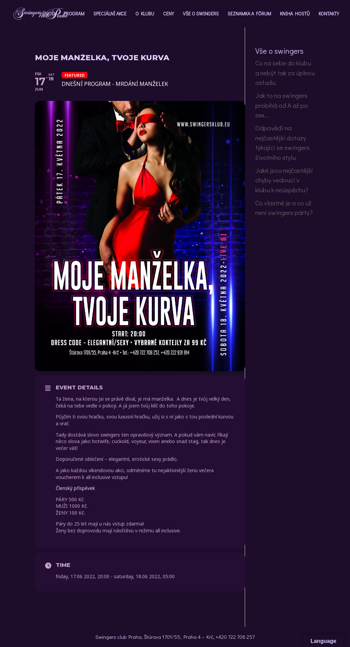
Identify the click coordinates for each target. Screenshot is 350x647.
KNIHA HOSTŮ (295, 14)
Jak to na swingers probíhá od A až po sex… (281, 105)
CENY (168, 14)
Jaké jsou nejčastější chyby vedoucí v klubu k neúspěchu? (284, 180)
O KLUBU (144, 14)
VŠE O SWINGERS (201, 14)
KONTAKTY (329, 14)
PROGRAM (74, 14)
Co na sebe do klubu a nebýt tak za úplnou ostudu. (285, 73)
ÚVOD (48, 14)
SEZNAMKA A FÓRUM (249, 14)
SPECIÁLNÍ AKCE (109, 14)
